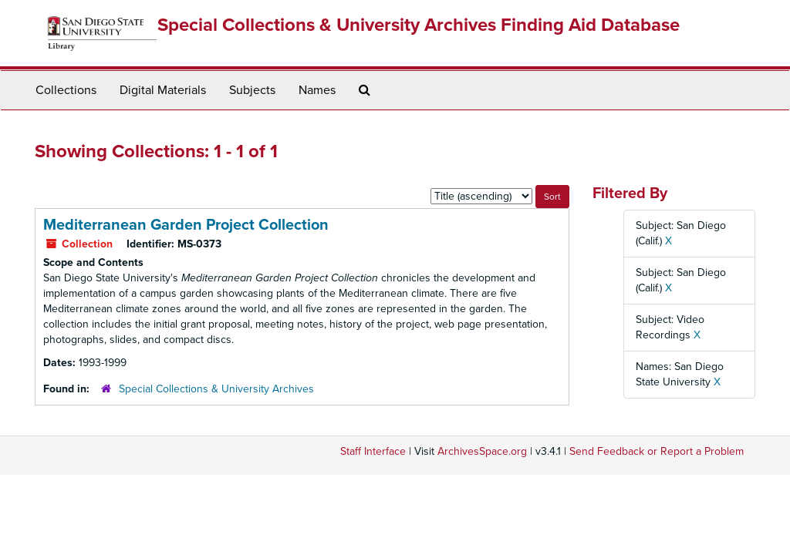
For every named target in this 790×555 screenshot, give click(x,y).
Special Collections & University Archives (216, 388)
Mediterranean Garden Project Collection (186, 225)
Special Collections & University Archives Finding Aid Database (418, 25)
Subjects (252, 90)
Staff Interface (373, 451)
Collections (65, 90)
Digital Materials (163, 90)
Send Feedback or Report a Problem (656, 451)
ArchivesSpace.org (482, 451)
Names (317, 90)
